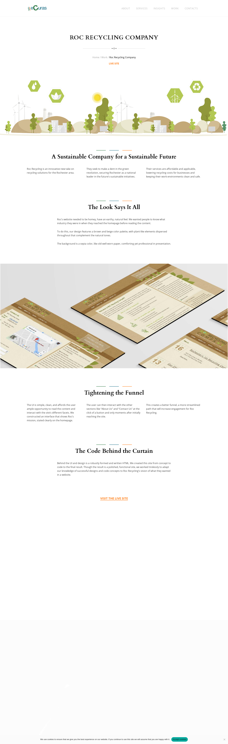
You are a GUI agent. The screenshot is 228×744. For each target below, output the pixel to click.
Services (142, 8)
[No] (224, 739)
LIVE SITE (114, 64)
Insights (159, 8)
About (125, 8)
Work (175, 8)
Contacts (191, 8)
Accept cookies (179, 739)
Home (95, 58)
